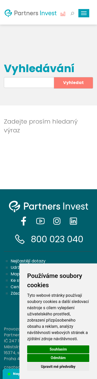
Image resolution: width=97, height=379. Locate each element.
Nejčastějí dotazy (28, 261)
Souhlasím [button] (58, 349)
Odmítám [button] (58, 358)
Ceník (17, 287)
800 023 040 (57, 239)
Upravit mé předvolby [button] (58, 367)
